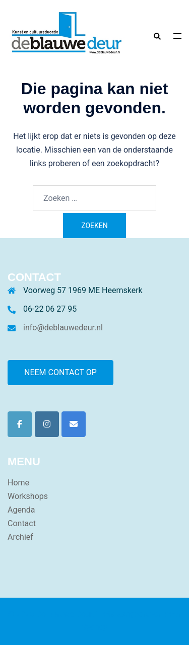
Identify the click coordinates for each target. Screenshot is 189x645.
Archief (20, 537)
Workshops (28, 496)
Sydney (94, 627)
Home (18, 482)
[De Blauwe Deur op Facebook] (20, 424)
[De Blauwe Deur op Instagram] (47, 424)
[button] (157, 36)
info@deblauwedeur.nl (63, 327)
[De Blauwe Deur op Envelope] (73, 424)
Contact (22, 523)
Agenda (21, 510)
